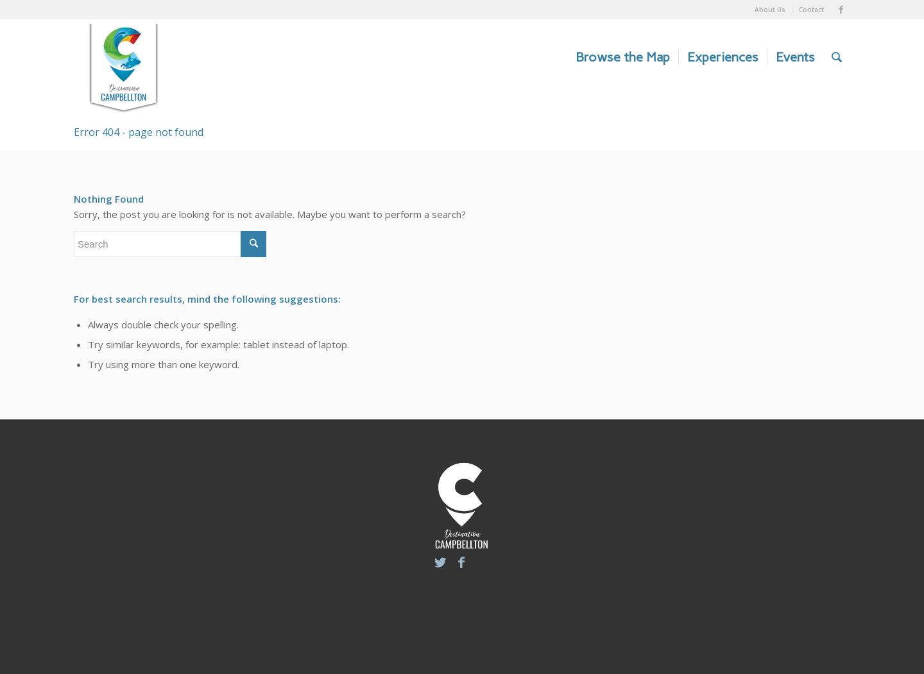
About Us (770, 9)
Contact (811, 9)
